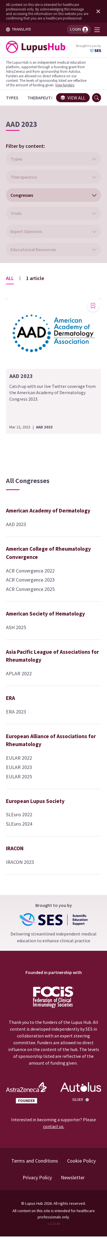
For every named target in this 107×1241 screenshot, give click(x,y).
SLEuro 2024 (19, 824)
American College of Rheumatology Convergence (48, 552)
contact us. (53, 1126)
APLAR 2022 (19, 673)
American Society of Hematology (45, 613)
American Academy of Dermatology (48, 510)
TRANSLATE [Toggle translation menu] (18, 29)
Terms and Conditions (34, 1160)
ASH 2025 (16, 627)
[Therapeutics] (42, 98)
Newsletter (73, 1177)
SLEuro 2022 (19, 814)
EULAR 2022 (19, 758)
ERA (10, 698)
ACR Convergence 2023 (30, 579)
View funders (64, 85)
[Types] (12, 98)
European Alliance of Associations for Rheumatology (51, 740)
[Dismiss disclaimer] (97, 11)
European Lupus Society (35, 801)
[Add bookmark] (93, 305)
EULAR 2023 (19, 767)
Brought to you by (88, 48)
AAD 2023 (16, 524)
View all (73, 98)
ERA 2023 (16, 711)
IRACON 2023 (20, 862)
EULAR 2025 (19, 776)
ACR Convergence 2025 (30, 589)
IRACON (14, 848)
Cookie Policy (81, 1160)
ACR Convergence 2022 (30, 570)
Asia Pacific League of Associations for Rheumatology (52, 655)
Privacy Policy (37, 1177)
